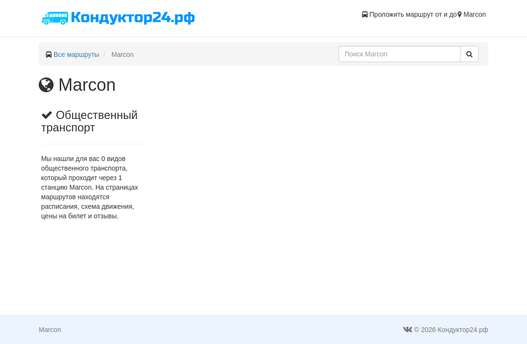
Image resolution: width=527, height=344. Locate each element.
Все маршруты (76, 54)
